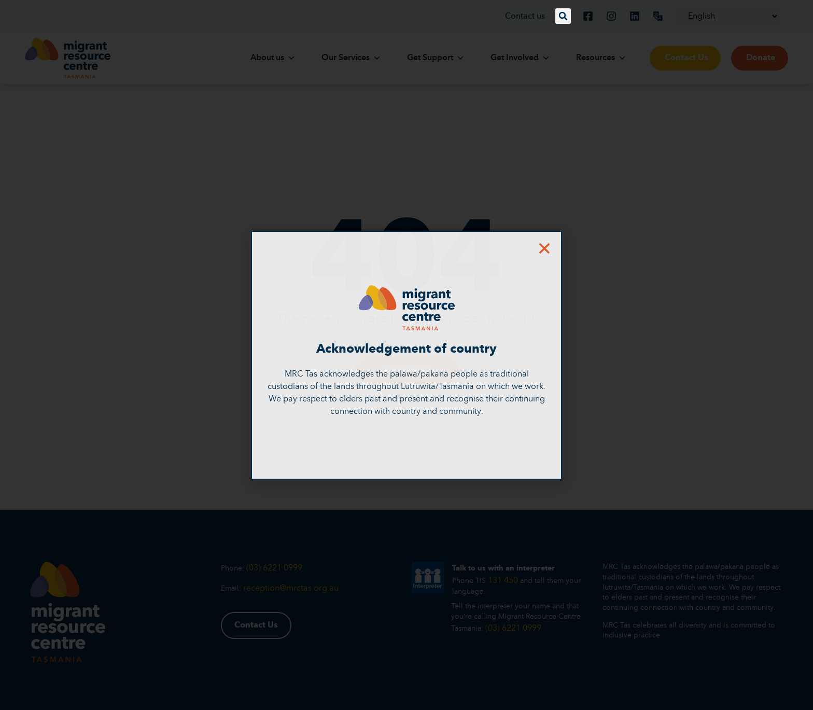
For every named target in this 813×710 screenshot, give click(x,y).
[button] (563, 16)
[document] (406, 355)
